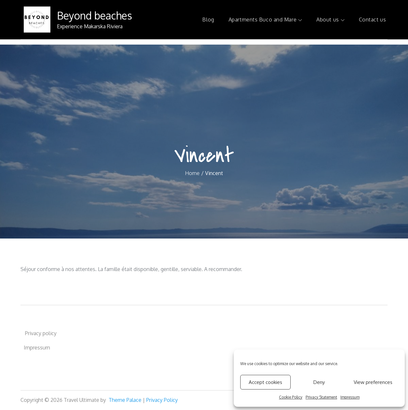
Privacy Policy (162, 400)
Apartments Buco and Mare (265, 19)
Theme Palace (125, 400)
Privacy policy (40, 333)
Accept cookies (265, 382)
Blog (208, 19)
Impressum (350, 397)
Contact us (372, 19)
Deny (319, 382)
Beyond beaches (94, 15)
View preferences (373, 382)
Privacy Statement (321, 397)
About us (330, 19)
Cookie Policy (290, 397)
